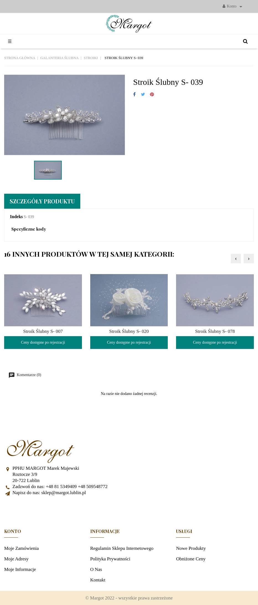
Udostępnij (134, 94)
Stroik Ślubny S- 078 (215, 331)
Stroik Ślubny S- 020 (129, 331)
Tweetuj (143, 94)
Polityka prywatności (110, 558)
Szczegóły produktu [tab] (42, 201)
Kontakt (97, 580)
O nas (96, 569)
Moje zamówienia (21, 548)
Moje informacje (20, 569)
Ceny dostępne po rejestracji (43, 342)
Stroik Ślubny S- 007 (43, 331)
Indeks (16, 216)
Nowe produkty (191, 548)
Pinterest (152, 94)
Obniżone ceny (190, 558)
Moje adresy (16, 558)
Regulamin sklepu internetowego (122, 548)
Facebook (129, 509)
